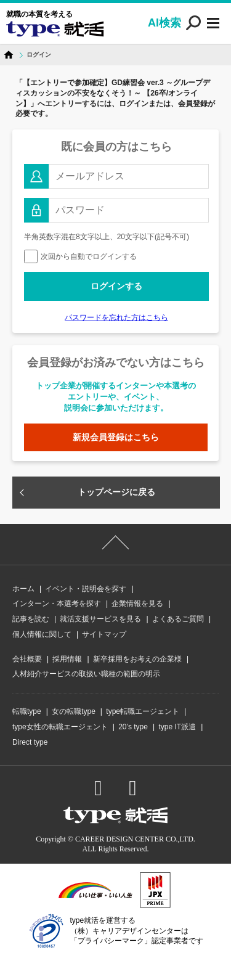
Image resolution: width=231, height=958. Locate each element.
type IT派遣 (177, 727)
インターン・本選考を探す (56, 603)
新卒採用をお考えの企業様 (137, 659)
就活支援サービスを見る (100, 619)
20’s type (133, 727)
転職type (26, 711)
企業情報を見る (137, 603)
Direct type (29, 742)
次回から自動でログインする (80, 256)
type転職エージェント (142, 711)
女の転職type (73, 711)
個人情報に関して (41, 634)
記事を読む (30, 619)
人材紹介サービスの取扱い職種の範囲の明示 (86, 673)
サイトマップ (104, 634)
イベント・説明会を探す (85, 588)
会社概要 (27, 659)
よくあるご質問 (178, 619)
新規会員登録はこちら (116, 437)
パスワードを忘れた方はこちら (116, 317)
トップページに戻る (116, 492)
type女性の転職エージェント (60, 727)
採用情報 (67, 659)
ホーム (23, 588)
